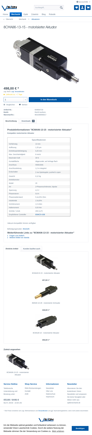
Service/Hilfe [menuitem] (83, 2)
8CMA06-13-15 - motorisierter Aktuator (18, 373)
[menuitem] (49, 7)
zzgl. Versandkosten (17, 91)
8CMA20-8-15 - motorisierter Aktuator (46, 273)
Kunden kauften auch (31, 249)
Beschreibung (11, 121)
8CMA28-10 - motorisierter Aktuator (46, 333)
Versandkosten (43, 411)
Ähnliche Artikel (12, 249)
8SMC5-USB (40, 214)
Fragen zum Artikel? (15, 236)
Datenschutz (50, 394)
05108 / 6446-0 (11, 400)
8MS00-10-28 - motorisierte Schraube (46, 303)
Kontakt (27, 391)
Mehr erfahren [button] (58, 431)
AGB (26, 394)
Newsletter (50, 388)
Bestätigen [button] (80, 428)
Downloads (28, 121)
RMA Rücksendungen (33, 388)
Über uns (49, 391)
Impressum (50, 397)
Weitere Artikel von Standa (18, 238)
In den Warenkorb (55, 99)
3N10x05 (26, 229)
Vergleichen (9, 105)
